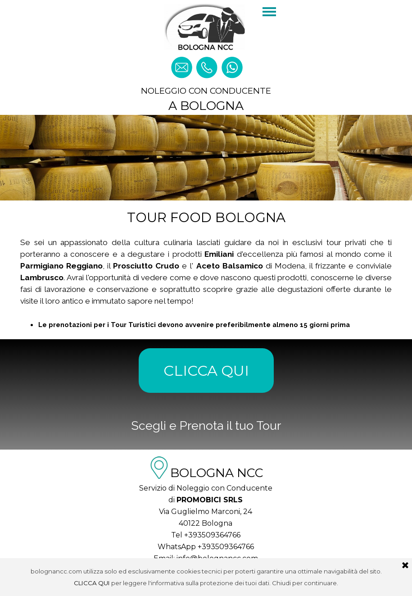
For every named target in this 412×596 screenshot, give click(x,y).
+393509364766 (212, 535)
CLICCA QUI (206, 370)
